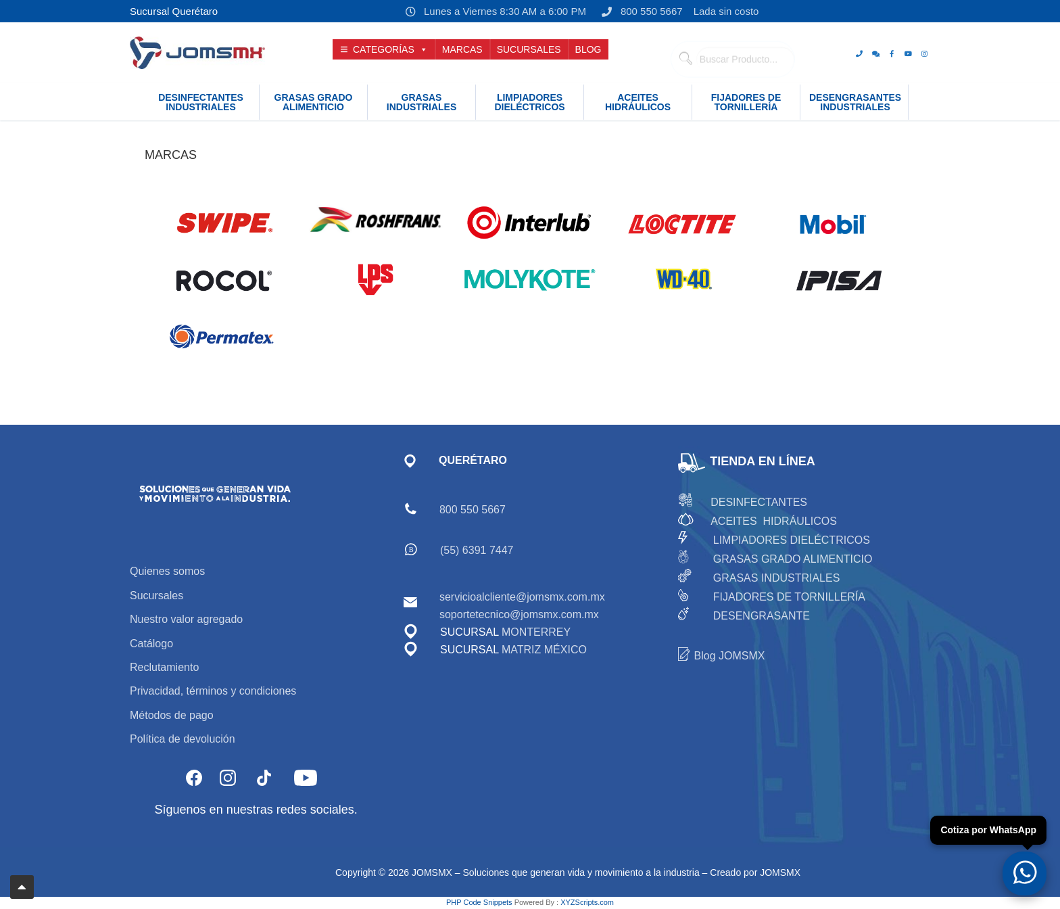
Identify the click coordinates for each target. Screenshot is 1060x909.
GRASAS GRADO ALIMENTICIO (793, 559)
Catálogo (151, 643)
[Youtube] (908, 53)
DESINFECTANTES (758, 502)
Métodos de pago (172, 715)
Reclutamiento (164, 667)
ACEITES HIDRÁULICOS (773, 521)
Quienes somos (167, 571)
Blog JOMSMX (729, 655)
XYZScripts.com (587, 902)
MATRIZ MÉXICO (543, 649)
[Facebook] (892, 53)
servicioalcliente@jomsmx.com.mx (522, 597)
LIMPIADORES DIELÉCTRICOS (791, 540)
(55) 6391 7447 (477, 550)
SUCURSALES (529, 49)
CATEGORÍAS (390, 49)
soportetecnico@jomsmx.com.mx (519, 614)
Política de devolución (182, 739)
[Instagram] (924, 53)
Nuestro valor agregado (186, 619)
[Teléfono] (859, 53)
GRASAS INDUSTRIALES (776, 578)
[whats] (875, 53)
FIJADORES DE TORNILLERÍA (789, 597)
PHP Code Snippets (479, 902)
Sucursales (156, 595)
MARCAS (462, 49)
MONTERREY (536, 632)
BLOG (588, 49)
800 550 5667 (640, 11)
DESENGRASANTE (761, 616)
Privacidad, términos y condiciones (213, 691)
